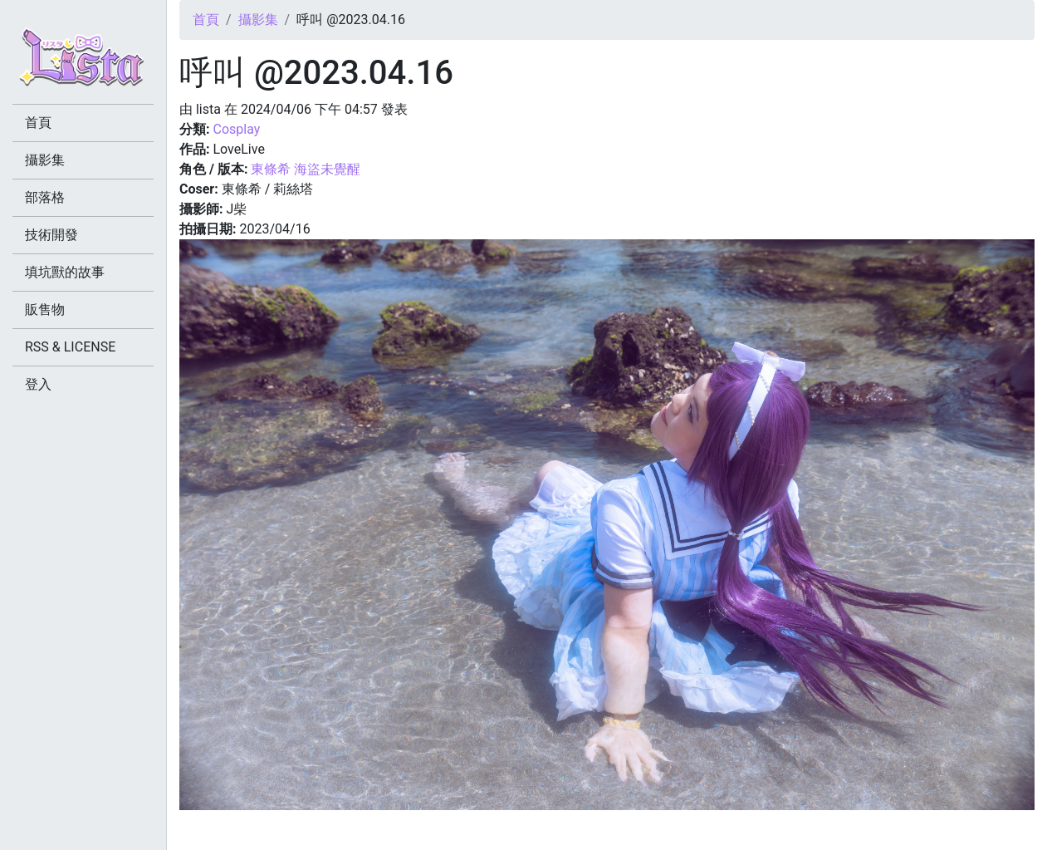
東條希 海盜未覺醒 (305, 169)
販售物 (45, 309)
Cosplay (236, 129)
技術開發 (51, 235)
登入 (38, 384)
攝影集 (258, 19)
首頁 (206, 19)
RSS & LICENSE (70, 347)
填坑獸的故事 (65, 272)
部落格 (45, 197)
